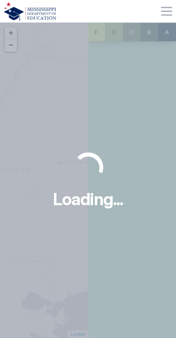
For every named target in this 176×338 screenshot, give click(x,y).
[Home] (30, 11)
